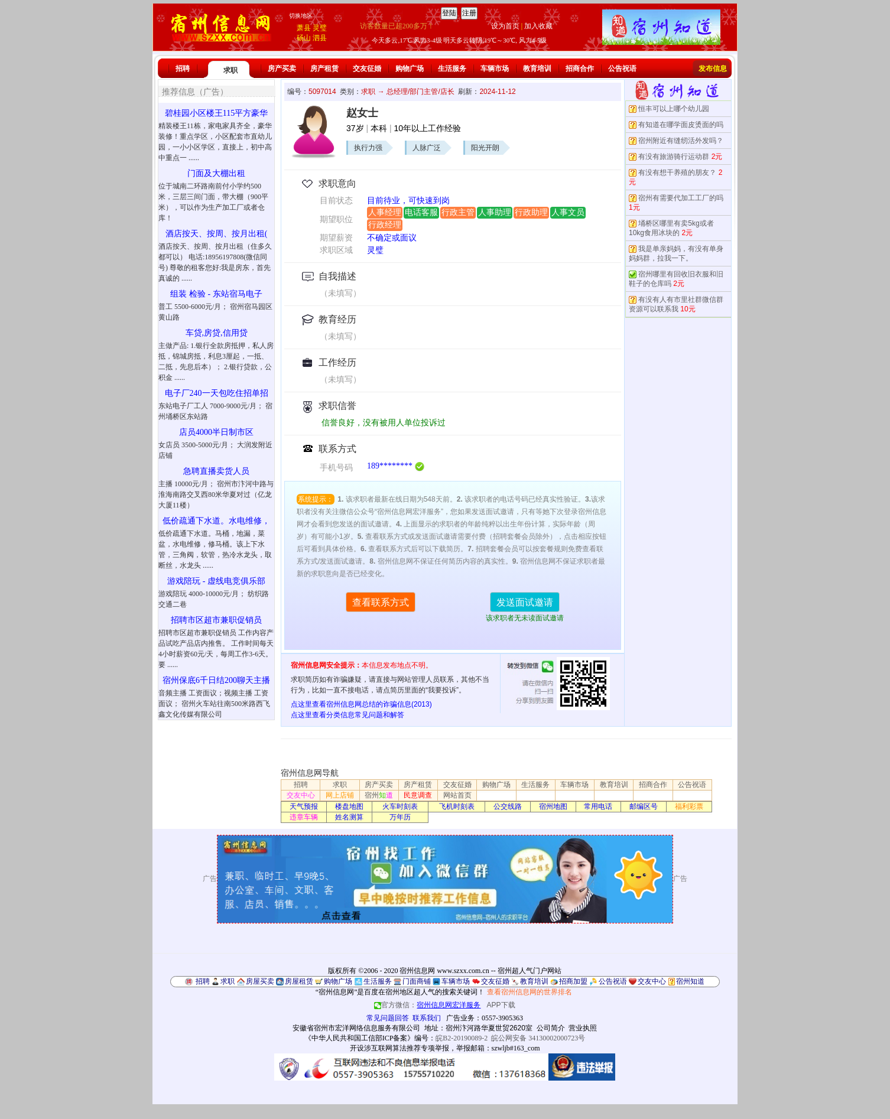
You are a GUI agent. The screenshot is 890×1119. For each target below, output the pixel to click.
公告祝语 (622, 68)
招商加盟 (573, 981)
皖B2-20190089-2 (462, 1038)
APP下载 (501, 1005)
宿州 (379, 795)
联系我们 (426, 1018)
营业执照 (583, 1028)
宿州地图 (553, 806)
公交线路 (507, 806)
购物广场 (409, 68)
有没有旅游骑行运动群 (673, 156)
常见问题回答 (387, 1018)
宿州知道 (690, 981)
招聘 (183, 68)
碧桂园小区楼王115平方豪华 (216, 113)
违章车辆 (304, 817)
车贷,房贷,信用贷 (217, 332)
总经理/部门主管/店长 (420, 91)
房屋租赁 (299, 981)
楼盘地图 (349, 806)
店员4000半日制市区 (216, 432)
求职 (230, 70)
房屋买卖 (260, 981)
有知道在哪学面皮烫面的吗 (680, 125)
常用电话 (598, 806)
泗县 (320, 38)
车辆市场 (494, 68)
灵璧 (320, 28)
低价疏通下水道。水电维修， (216, 520)
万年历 (400, 817)
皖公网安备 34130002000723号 (538, 1038)
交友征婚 (367, 68)
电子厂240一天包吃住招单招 (216, 393)
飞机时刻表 (457, 806)
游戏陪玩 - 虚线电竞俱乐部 (216, 581)
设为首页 (505, 26)
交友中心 (301, 795)
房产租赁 (324, 68)
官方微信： (428, 1005)
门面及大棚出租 (216, 173)
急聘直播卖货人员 (216, 471)
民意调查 (418, 795)
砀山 (304, 38)
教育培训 (537, 68)
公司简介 (551, 1028)
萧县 (304, 28)
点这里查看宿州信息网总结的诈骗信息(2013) (361, 704)
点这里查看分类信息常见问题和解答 (347, 715)
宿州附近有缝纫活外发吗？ (680, 140)
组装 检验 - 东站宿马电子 (216, 293)
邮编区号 (643, 806)
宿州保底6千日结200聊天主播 (216, 680)
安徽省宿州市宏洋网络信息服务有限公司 (356, 1028)
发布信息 (713, 68)
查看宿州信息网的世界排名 (529, 992)
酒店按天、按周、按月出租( (216, 233)
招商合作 (580, 68)
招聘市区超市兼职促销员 (216, 620)
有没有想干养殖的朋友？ (677, 172)
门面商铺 (416, 981)
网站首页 (457, 795)
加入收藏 (538, 26)
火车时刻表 (400, 806)
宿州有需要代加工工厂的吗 (680, 198)
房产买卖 (282, 68)
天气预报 (304, 806)
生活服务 (452, 68)
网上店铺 (340, 795)
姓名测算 (349, 817)
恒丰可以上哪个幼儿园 (673, 109)
